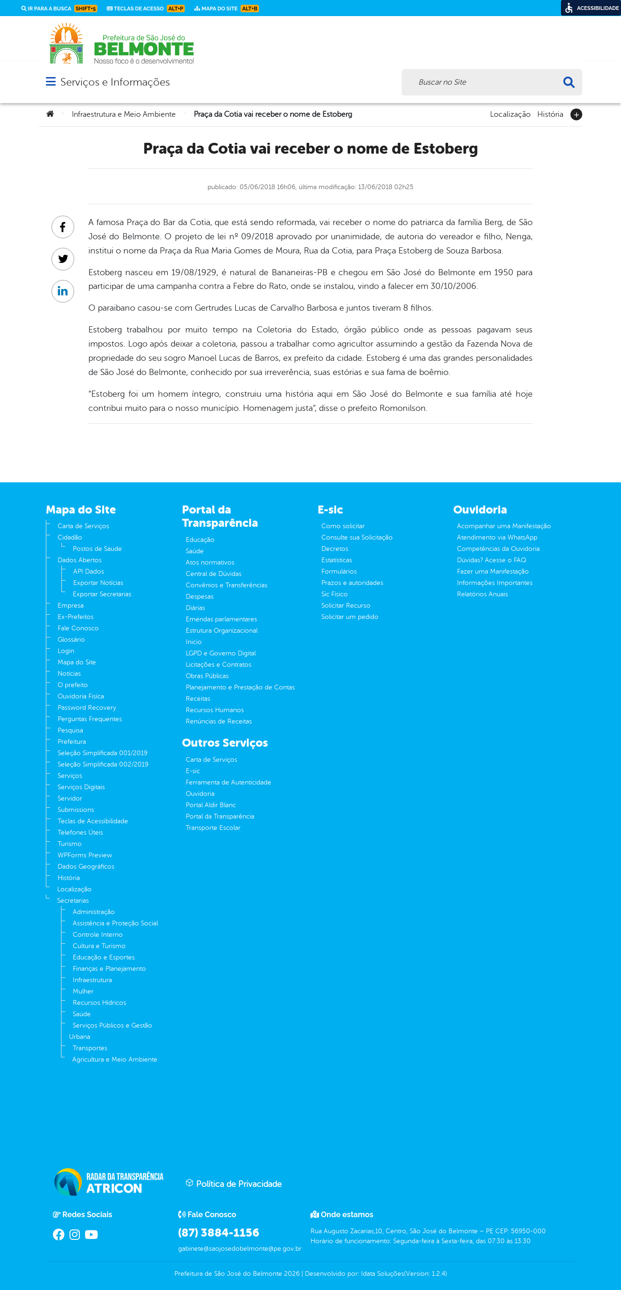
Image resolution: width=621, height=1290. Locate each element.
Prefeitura (72, 741)
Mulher (83, 991)
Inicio (194, 641)
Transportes (90, 1048)
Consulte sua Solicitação (357, 537)
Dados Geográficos (86, 866)
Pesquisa (70, 730)
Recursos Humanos (215, 710)
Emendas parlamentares (221, 619)
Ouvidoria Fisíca (81, 696)
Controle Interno (98, 934)
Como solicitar (343, 526)
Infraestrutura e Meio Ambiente (124, 114)
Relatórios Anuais (482, 594)
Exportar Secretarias (102, 594)
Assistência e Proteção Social (115, 923)
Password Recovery (87, 707)
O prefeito (73, 685)
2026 (291, 1273)
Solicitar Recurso (346, 605)
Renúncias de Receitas (219, 721)
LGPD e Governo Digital (221, 653)
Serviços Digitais (81, 787)
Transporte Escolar (213, 827)
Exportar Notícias (98, 582)
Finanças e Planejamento (109, 968)
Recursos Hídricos (99, 1002)
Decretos (334, 548)
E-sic (193, 771)
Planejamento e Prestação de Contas (240, 687)
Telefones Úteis (80, 832)
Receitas (198, 698)
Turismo (70, 843)
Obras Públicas (207, 676)
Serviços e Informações (115, 82)
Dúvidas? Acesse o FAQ (491, 560)
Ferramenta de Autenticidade (228, 782)
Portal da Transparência (220, 816)
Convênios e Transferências (226, 585)
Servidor (70, 798)
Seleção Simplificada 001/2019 (102, 753)
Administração (94, 911)
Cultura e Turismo (99, 946)
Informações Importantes (495, 582)
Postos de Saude (97, 548)
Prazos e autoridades (352, 582)
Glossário (71, 639)
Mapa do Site (77, 662)
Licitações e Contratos (218, 664)
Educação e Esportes (104, 957)
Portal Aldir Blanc (211, 805)
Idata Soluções (382, 1273)
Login (66, 650)
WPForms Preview (85, 855)
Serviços (70, 775)
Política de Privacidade (233, 1183)
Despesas (200, 596)
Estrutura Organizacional (222, 630)
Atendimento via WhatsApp (497, 537)
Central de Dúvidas (214, 573)
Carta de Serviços (83, 526)
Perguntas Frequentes (90, 719)
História (550, 113)
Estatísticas (336, 560)
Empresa (71, 605)
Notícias (69, 673)
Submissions (76, 809)
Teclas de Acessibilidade (93, 821)
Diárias (195, 607)
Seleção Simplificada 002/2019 (103, 764)
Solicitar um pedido (350, 616)
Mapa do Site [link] (226, 8)
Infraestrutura (92, 980)
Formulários (339, 571)
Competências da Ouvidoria (498, 548)
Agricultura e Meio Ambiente (114, 1059)
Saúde (82, 1014)
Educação (200, 539)
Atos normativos (210, 562)
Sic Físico (334, 594)
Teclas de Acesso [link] (146, 8)
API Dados (88, 571)
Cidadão (70, 537)
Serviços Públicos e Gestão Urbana (110, 1031)
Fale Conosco (78, 628)
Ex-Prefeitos (76, 616)
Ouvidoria (200, 793)
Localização (510, 113)
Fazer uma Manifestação (493, 571)
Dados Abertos (80, 560)
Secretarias (73, 900)
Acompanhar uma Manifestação (504, 526)
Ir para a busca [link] (59, 8)
